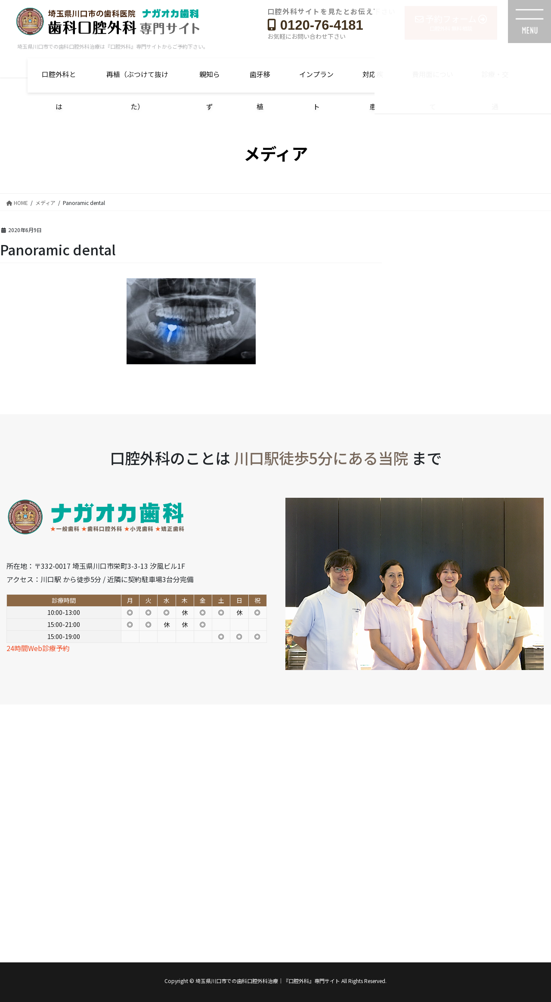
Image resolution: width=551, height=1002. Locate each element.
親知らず (209, 81)
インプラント (316, 81)
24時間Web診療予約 (38, 648)
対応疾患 (372, 81)
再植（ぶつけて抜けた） (137, 81)
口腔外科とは (59, 81)
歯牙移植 (260, 81)
